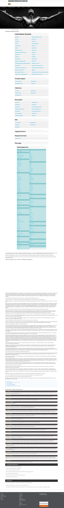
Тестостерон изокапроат (22, 504)
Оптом (23, 7)
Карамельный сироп (22, 499)
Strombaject (21, 495)
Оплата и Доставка (11, 7)
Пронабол (20, 503)
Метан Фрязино (9, 381)
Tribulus (20, 502)
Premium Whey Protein (22, 500)
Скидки (18, 7)
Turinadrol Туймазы (9, 383)
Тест (20, 501)
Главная (2, 493)
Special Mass (21, 498)
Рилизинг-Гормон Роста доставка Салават (13, 382)
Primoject (20, 496)
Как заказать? (3, 7)
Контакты (28, 7)
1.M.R (20, 497)
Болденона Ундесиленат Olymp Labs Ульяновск (14, 385)
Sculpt (20, 505)
